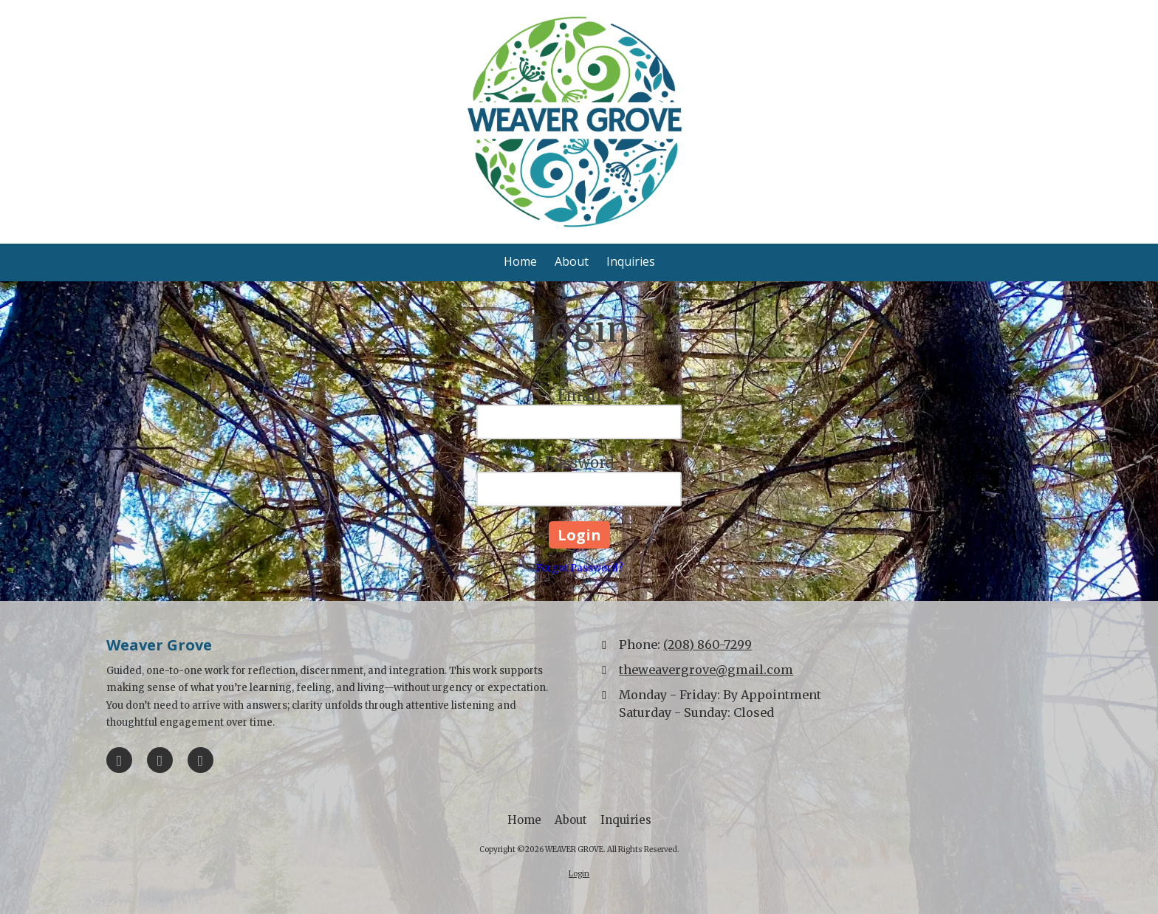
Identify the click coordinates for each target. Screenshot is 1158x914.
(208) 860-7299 (707, 644)
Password (579, 462)
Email (579, 395)
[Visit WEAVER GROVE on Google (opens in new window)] (160, 760)
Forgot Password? (579, 568)
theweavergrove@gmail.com (706, 669)
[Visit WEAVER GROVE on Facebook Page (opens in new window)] (119, 760)
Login (579, 874)
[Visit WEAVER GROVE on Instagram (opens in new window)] (200, 760)
